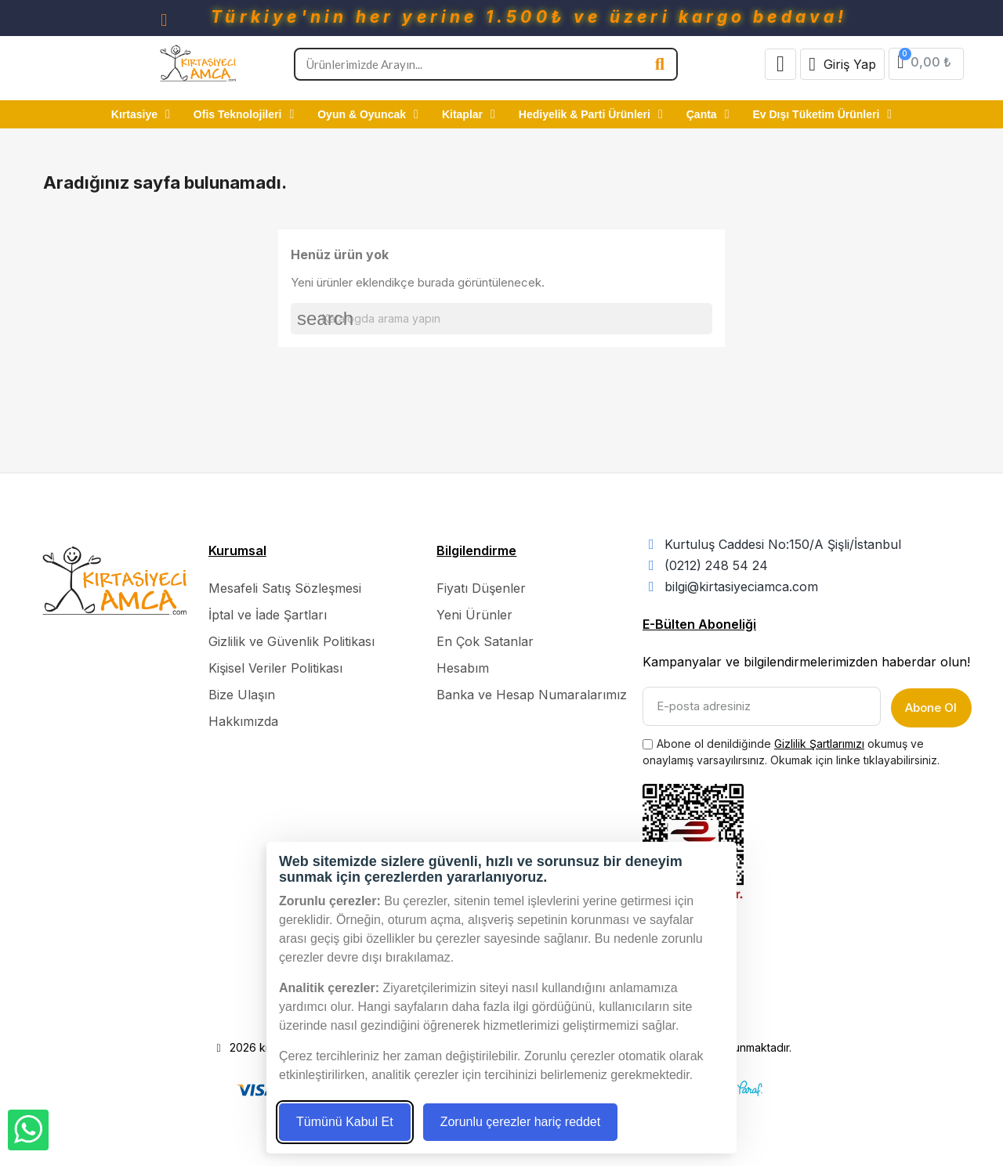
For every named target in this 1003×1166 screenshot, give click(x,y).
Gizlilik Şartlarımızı (819, 740)
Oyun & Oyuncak (367, 114)
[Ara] (501, 318)
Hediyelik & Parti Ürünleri (591, 114)
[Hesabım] (842, 64)
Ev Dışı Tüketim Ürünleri (823, 114)
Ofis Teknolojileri (244, 114)
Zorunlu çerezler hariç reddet (520, 1121)
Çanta (708, 114)
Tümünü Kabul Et (344, 1121)
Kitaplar (468, 114)
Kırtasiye (140, 114)
